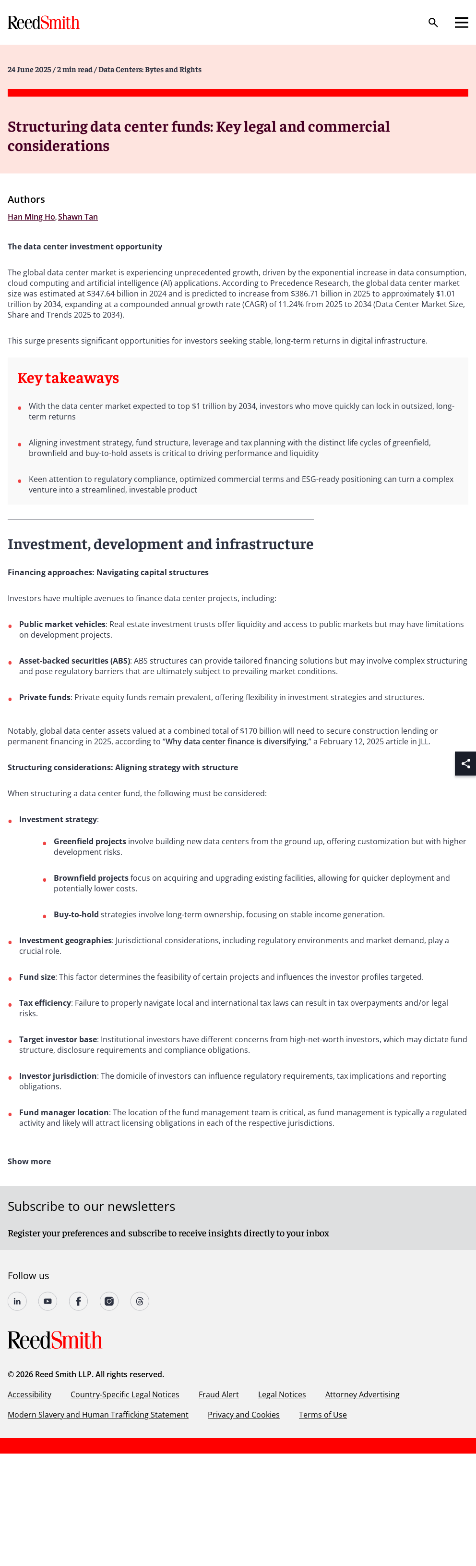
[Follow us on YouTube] (48, 1301)
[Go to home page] (45, 22)
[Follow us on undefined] (17, 1301)
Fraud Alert (219, 1394)
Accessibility (29, 1394)
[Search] (433, 22)
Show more (29, 1161)
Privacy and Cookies (244, 1414)
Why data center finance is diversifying (236, 741)
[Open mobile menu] (461, 22)
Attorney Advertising (362, 1394)
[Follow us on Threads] (140, 1301)
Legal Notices (282, 1394)
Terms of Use (323, 1414)
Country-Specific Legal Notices (125, 1394)
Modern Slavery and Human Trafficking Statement (98, 1414)
